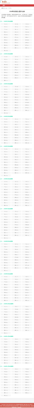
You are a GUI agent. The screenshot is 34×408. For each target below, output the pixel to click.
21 (27, 40)
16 (6, 37)
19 (6, 40)
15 (27, 35)
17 (16, 37)
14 (16, 35)
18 (27, 37)
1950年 (9, 8)
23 (16, 42)
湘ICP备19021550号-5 (28, 404)
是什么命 (5, 8)
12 (27, 32)
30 (27, 48)
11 (16, 32)
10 (6, 32)
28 (6, 48)
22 (6, 42)
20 (16, 40)
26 (16, 45)
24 (27, 42)
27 (27, 45)
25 (6, 45)
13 (6, 35)
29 (16, 48)
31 (6, 50)
